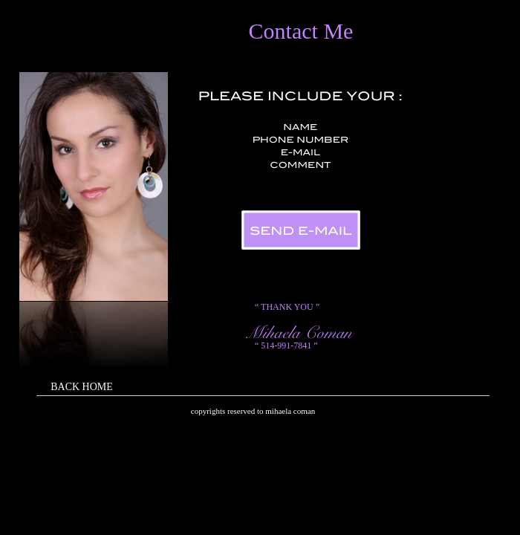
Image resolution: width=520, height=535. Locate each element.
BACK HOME (82, 386)
